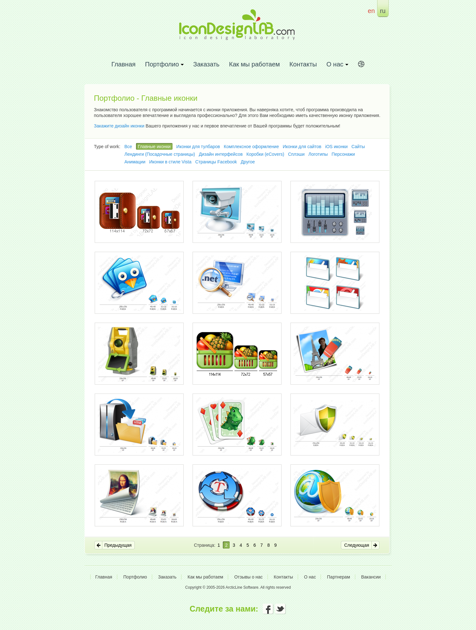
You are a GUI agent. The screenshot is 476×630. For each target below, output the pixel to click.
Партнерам (338, 576)
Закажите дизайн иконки (119, 125)
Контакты (303, 64)
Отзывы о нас (248, 576)
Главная (123, 64)
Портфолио (135, 576)
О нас (310, 576)
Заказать (206, 64)
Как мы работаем (254, 64)
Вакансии (371, 576)
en (371, 10)
